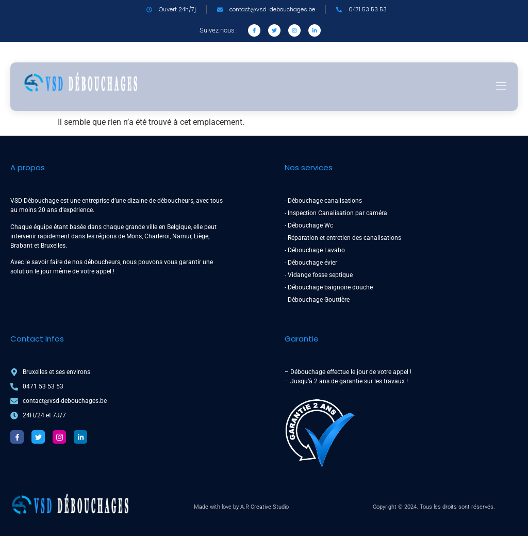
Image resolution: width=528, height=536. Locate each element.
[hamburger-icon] (501, 86)
